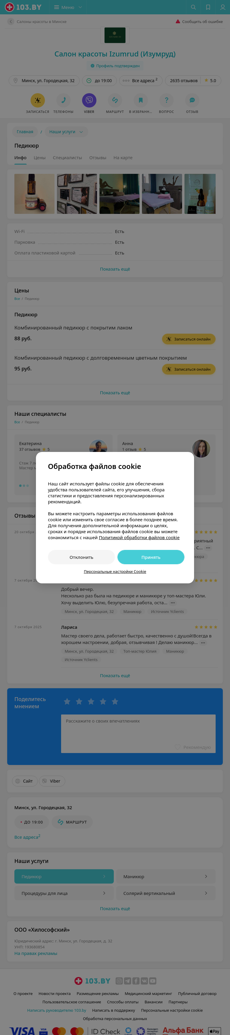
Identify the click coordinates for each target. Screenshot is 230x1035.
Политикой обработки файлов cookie (139, 537)
